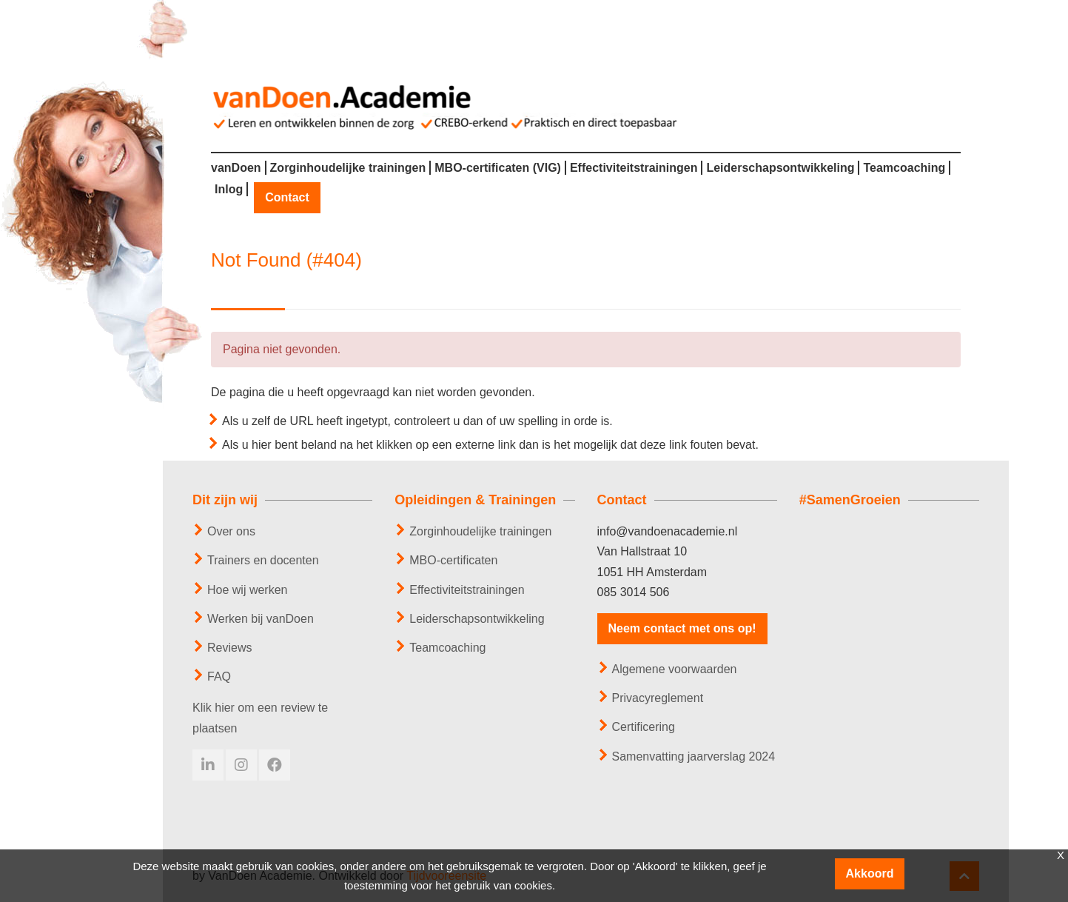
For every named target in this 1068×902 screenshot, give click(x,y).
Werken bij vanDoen (260, 618)
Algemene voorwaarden (674, 669)
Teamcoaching (904, 168)
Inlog (229, 190)
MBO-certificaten (453, 560)
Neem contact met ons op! (682, 628)
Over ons (231, 531)
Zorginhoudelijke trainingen (348, 168)
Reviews (229, 647)
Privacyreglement (658, 698)
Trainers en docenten (263, 560)
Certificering (643, 727)
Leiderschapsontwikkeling (780, 168)
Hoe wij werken (247, 590)
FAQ (219, 676)
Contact (287, 198)
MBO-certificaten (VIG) (497, 168)
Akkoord (870, 873)
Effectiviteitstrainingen (633, 168)
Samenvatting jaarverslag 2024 (694, 756)
